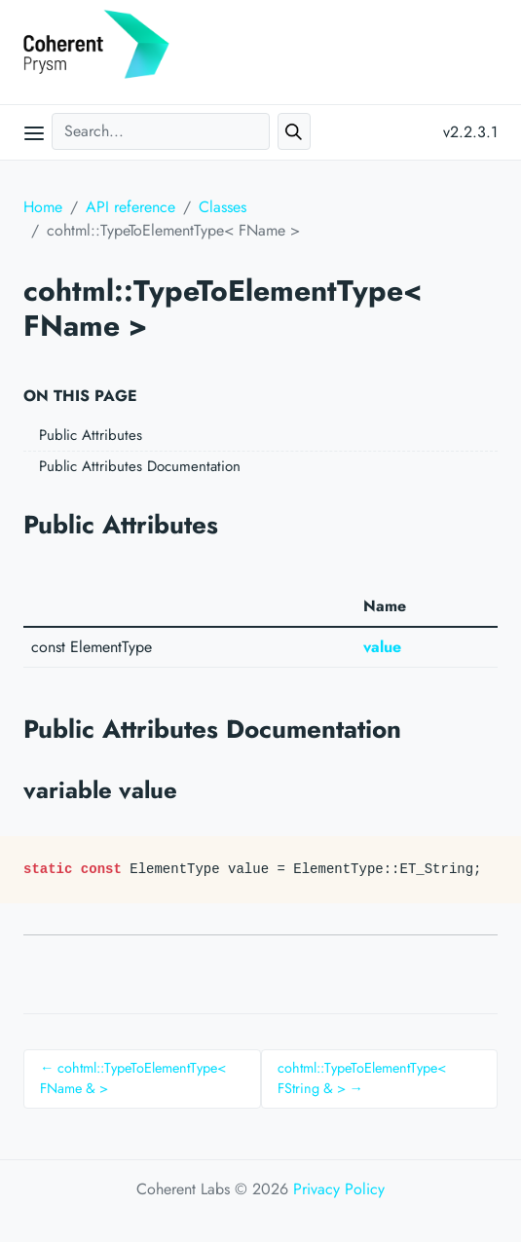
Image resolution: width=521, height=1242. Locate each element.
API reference (130, 207)
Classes (222, 207)
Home (42, 207)
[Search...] (161, 131)
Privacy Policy (339, 1189)
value (382, 647)
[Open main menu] (34, 132)
